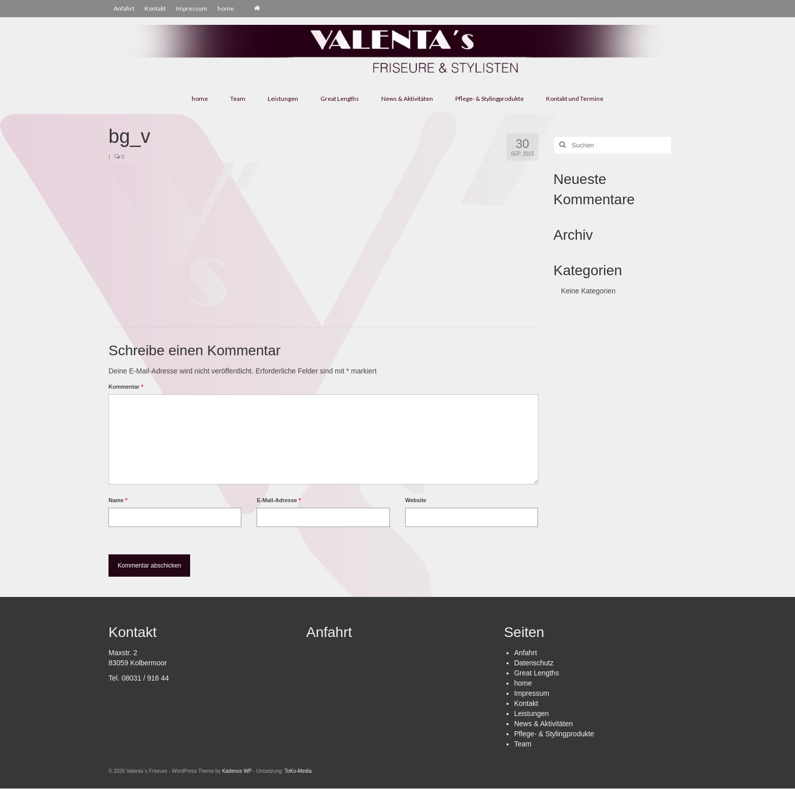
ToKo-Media (297, 771)
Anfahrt (525, 653)
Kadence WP (236, 771)
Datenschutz (534, 663)
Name (118, 500)
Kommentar (126, 387)
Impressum (531, 693)
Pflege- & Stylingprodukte (554, 734)
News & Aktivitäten (543, 724)
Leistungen (531, 713)
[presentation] (178, 552)
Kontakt (526, 703)
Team (522, 744)
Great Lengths (536, 673)
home (523, 683)
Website (415, 500)
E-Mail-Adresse (279, 500)
